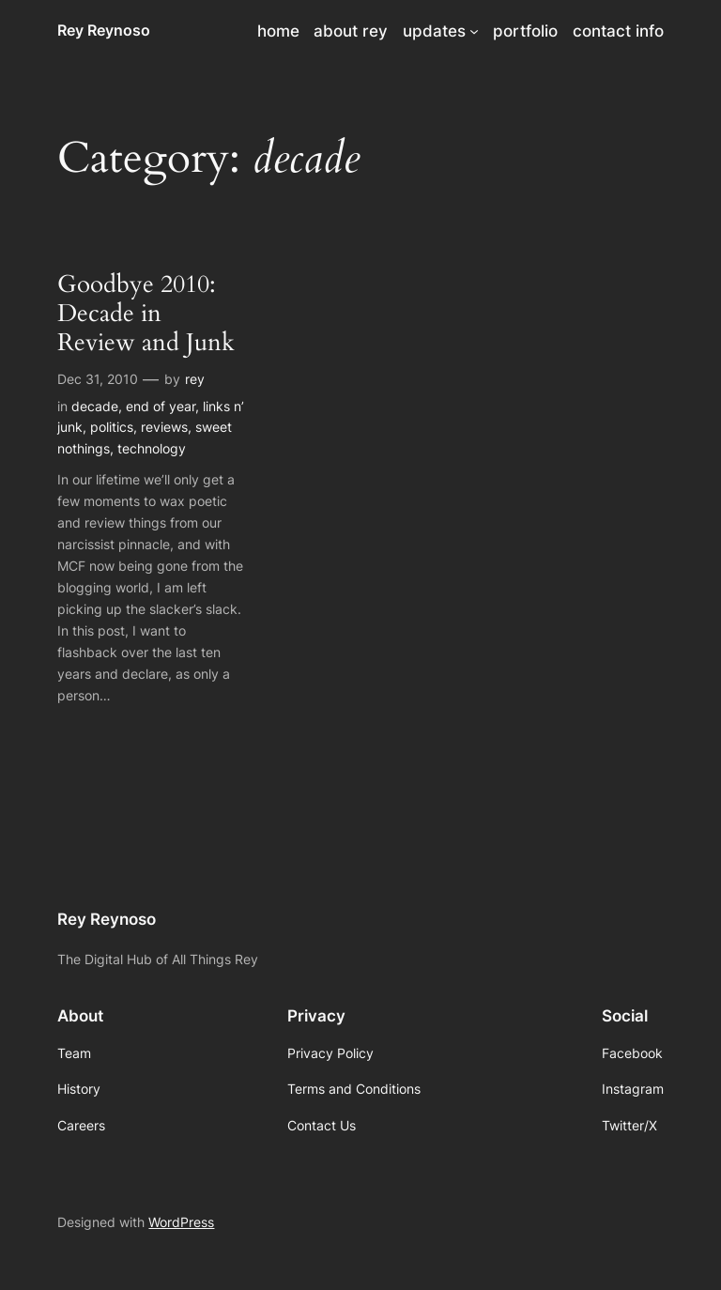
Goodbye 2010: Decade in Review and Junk (146, 313)
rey (195, 379)
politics (111, 427)
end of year (160, 406)
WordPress (181, 1222)
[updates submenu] (474, 31)
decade (94, 406)
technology (151, 448)
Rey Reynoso (103, 30)
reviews (164, 427)
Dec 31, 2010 (97, 379)
